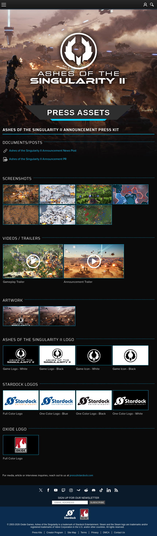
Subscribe (97, 502)
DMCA (106, 532)
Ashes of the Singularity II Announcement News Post (39, 150)
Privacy (94, 532)
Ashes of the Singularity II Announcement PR (35, 159)
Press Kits (37, 532)
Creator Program (55, 532)
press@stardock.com (81, 475)
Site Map (71, 532)
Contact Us (119, 532)
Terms (84, 532)
